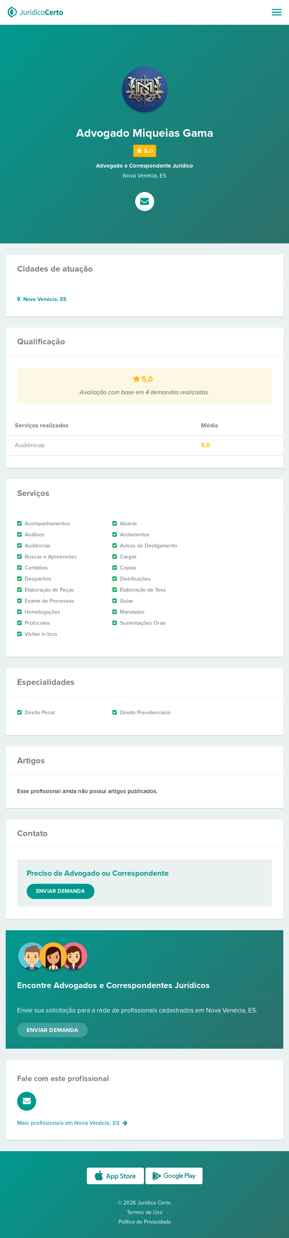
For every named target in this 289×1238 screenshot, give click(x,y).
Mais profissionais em (72, 1123)
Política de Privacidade (144, 1222)
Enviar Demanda (52, 1030)
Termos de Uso (145, 1212)
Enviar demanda (60, 891)
